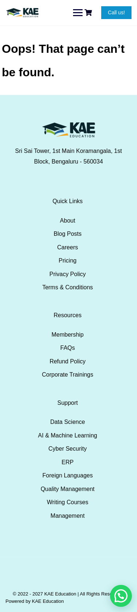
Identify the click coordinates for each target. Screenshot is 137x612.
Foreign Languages (67, 475)
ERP (68, 462)
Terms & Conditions (67, 287)
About (67, 220)
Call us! (116, 12)
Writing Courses (67, 502)
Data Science (67, 422)
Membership (68, 334)
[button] (121, 596)
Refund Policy (68, 361)
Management (67, 516)
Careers (67, 247)
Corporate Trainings (68, 374)
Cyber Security (68, 449)
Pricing (68, 260)
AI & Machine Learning (67, 435)
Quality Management (68, 489)
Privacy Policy (67, 274)
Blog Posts (67, 234)
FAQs (67, 348)
